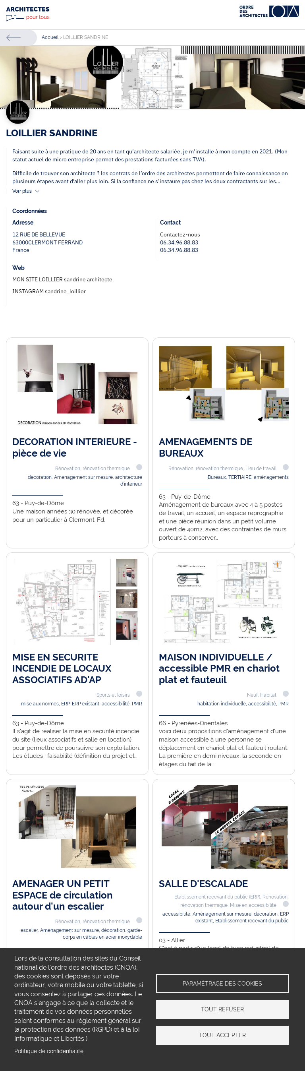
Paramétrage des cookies (222, 983)
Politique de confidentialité (48, 1051)
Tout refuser (222, 1009)
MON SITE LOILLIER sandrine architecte (62, 279)
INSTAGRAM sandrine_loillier (49, 291)
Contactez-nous (180, 234)
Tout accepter (222, 1035)
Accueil (50, 37)
